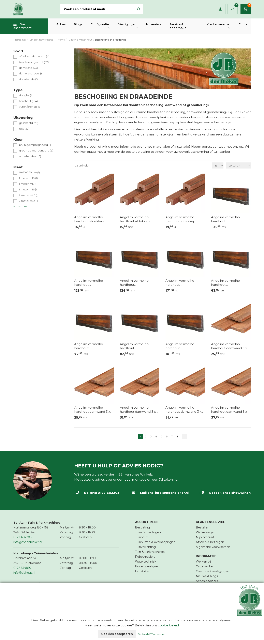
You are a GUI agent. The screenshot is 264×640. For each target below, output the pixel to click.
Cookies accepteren (117, 634)
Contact (244, 24)
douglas (25, 95)
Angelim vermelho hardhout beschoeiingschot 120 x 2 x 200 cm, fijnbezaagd (139, 283)
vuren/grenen (30, 106)
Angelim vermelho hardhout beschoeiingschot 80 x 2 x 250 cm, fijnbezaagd (184, 346)
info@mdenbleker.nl (172, 493)
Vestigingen (127, 24)
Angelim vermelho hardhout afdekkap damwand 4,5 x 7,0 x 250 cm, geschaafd (184, 219)
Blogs (78, 24)
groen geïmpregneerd (36, 150)
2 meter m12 (28, 200)
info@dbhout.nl (24, 572)
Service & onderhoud (178, 26)
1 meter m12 (28, 183)
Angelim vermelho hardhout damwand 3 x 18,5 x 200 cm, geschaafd (230, 346)
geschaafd (28, 123)
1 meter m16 (28, 189)
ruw (24, 128)
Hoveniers (153, 24)
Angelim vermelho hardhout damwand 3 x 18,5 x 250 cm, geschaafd (139, 410)
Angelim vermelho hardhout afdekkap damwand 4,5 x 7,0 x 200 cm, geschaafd (138, 219)
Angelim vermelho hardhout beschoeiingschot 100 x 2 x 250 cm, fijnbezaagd (93, 283)
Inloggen (220, 9)
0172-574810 (22, 568)
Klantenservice (218, 24)
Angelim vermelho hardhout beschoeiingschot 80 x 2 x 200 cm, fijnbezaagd (138, 346)
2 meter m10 (28, 195)
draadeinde (29, 79)
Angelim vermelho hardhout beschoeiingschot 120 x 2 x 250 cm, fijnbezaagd (184, 283)
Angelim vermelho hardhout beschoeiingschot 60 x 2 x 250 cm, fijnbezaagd (94, 346)
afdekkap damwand (34, 56)
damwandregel (31, 73)
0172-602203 (108, 493)
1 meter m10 (28, 178)
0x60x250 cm (29, 172)
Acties (61, 24)
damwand (28, 67)
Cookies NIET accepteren (152, 634)
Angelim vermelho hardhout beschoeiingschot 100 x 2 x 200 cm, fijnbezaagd (230, 219)
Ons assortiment (22, 26)
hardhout (28, 101)
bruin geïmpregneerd (35, 144)
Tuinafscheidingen (148, 532)
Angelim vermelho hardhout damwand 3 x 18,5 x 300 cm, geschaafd (230, 410)
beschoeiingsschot (34, 62)
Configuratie (99, 24)
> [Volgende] (184, 436)
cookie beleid (168, 625)
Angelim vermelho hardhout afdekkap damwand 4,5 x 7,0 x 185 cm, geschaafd (92, 219)
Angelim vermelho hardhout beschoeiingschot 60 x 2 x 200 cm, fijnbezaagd (231, 283)
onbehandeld (30, 156)
